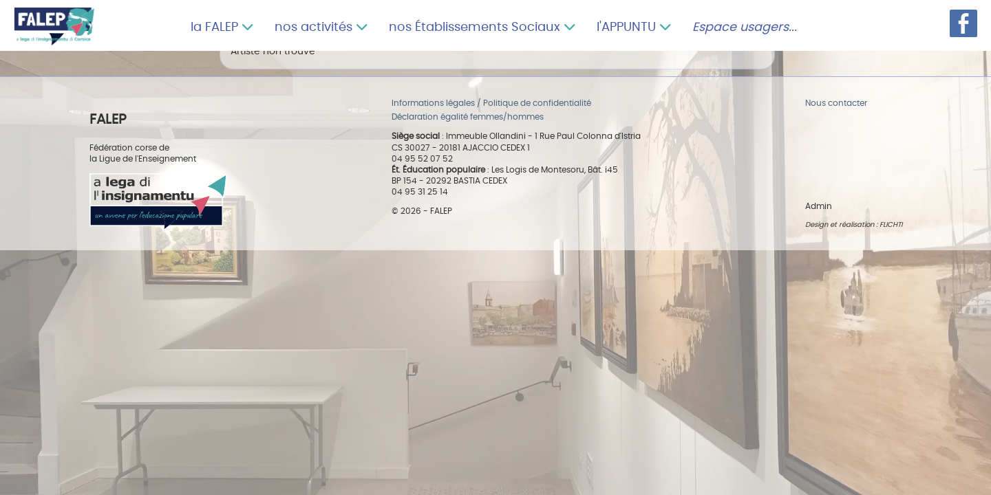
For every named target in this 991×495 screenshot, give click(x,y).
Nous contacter (836, 103)
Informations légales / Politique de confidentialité (491, 103)
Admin (818, 206)
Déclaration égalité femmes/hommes (468, 117)
